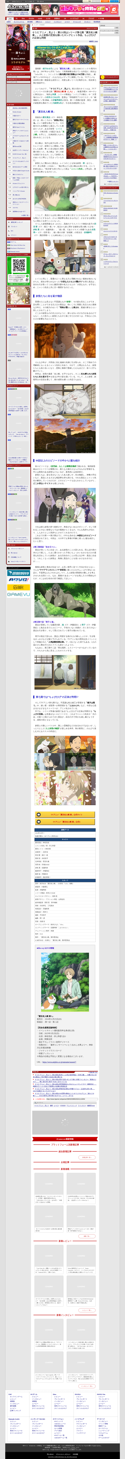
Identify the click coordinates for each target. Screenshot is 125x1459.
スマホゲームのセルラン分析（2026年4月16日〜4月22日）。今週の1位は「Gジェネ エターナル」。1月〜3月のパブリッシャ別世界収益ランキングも (111, 128)
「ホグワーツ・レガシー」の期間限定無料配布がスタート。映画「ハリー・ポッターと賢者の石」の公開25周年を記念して (111, 137)
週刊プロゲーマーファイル (21, 119)
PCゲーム (13, 242)
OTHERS (63, 1105)
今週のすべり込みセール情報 (21, 142)
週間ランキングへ (113, 181)
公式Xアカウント (17, 1)
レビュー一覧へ (87, 1310)
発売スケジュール (38, 1406)
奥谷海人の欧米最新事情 (20, 108)
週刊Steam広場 (17, 146)
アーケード (101, 1419)
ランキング (114, 1)
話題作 (9, 21)
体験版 (12, 1401)
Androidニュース (60, 1424)
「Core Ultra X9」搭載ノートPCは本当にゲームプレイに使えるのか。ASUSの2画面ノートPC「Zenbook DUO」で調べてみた (49, 1270)
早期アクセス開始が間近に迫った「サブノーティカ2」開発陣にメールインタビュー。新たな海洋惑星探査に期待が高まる (18, 488)
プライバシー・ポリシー (63, 1454)
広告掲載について (16, 557)
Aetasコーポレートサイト (18, 561)
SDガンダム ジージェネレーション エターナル (110, 217)
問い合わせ (40, 1)
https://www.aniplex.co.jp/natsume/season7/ (59, 1062)
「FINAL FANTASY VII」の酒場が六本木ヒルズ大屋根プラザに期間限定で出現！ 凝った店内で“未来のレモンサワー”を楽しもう (111, 118)
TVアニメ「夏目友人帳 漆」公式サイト (66, 815)
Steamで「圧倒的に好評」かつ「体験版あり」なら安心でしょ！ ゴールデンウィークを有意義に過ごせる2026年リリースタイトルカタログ (18, 329)
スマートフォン (58, 1419)
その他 (100, 1435)
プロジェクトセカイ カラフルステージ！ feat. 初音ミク (110, 238)
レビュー (48, 21)
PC (17, 18)
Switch (40, 18)
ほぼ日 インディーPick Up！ (21, 150)
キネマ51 (15, 207)
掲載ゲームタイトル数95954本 (18, 12)
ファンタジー (82, 1105)
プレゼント (87, 21)
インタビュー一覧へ (87, 1386)
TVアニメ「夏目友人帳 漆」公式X (66, 822)
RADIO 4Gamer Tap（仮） (20, 154)
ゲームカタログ (103, 1438)
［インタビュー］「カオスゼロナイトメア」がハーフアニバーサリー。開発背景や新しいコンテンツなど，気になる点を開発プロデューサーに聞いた (81, 1378)
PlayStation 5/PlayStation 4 (18, 248)
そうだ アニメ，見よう (19, 158)
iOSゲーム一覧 (59, 1435)
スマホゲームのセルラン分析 (21, 137)
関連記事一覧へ (94, 1072)
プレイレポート (59, 1399)
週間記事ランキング (17, 222)
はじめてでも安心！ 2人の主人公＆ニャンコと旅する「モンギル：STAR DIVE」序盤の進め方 (18, 354)
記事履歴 (105, 1)
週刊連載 (30, 21)
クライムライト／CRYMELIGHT (111, 224)
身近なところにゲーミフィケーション (21, 203)
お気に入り (96, 1)
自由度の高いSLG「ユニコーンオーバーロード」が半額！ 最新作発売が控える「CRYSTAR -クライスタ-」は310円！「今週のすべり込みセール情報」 (49, 1199)
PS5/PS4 (31, 18)
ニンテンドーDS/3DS (38, 1419)
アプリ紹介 (58, 1431)
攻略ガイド (39, 21)
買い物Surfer (16, 195)
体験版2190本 (24, 14)
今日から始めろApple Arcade (21, 170)
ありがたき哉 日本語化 (19, 198)
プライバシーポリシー (17, 548)
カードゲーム (103, 1428)
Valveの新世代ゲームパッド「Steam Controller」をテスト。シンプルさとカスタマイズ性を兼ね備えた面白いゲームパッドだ (81, 1270)
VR (65, 18)
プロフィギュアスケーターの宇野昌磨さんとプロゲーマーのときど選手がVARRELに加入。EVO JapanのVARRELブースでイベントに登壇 (111, 89)
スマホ (48, 18)
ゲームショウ (77, 21)
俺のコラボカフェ (18, 174)
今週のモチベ (17, 115)
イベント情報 (103, 1424)
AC (83, 18)
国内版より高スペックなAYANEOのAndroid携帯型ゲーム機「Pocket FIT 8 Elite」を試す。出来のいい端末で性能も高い (80, 1301)
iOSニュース (58, 1421)
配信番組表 (97, 21)
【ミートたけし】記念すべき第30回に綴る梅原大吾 (49, 1230)
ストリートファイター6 (110, 231)
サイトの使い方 (29, 1)
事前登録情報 (59, 1426)
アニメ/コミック (71, 1105)
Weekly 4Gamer (17, 112)
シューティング (103, 1431)
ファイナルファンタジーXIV (111, 201)
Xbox (23, 18)
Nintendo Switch (15, 251)
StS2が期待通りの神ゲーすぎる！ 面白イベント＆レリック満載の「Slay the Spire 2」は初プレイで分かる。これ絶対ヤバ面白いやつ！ (18, 460)
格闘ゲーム (102, 1426)
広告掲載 (75, 1454)
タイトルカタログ (38, 1408)
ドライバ (13, 235)
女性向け (57, 18)
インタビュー (58, 21)
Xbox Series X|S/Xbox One (18, 245)
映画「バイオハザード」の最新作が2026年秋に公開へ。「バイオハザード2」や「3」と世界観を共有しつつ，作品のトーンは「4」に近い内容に (111, 147)
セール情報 (58, 1428)
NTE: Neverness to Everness (111, 194)
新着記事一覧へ (87, 1157)
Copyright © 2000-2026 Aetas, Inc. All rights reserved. (62, 1456)
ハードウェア (74, 18)
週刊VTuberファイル (19, 127)
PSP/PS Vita (101, 1394)
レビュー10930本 (13, 14)
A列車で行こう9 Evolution (111, 247)
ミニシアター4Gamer (19, 191)
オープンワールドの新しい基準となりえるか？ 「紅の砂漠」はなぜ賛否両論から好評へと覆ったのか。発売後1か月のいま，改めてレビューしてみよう (18, 409)
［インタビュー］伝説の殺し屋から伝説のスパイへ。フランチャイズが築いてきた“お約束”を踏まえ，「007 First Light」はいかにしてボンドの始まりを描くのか (18, 514)
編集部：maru (93, 41)
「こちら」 (73, 1447)
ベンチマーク (81, 1433)
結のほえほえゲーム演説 (20, 167)
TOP (10, 18)
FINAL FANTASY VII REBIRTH (111, 209)
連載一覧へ (26, 215)
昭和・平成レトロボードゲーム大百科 (21, 179)
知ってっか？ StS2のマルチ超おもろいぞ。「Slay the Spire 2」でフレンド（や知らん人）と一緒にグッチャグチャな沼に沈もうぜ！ (18, 434)
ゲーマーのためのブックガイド (21, 162)
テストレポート (81, 1424)
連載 (51, 1105)
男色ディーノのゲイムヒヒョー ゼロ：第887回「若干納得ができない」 (81, 1230)
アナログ (91, 18)
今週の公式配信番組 (19, 123)
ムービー (67, 21)
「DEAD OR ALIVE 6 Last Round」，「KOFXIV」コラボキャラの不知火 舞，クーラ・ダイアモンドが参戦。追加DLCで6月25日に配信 (111, 176)
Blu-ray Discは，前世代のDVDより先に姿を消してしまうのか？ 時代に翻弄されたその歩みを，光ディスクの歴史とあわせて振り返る (18, 380)
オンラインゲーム (19, 21)
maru (91, 1105)
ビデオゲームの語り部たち (21, 187)
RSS (8, 1)
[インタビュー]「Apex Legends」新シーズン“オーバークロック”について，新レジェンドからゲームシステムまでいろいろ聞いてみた (18, 539)
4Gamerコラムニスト (19, 183)
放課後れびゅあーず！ (19, 211)
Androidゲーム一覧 (60, 1438)
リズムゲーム (103, 1433)
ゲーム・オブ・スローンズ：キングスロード (111, 255)
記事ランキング (15, 1410)
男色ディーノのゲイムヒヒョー (21, 131)
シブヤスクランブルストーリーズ (111, 262)
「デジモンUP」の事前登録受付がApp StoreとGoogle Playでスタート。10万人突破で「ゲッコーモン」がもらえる (111, 157)
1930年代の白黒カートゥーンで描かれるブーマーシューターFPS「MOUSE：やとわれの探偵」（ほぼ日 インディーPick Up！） (81, 1198)
